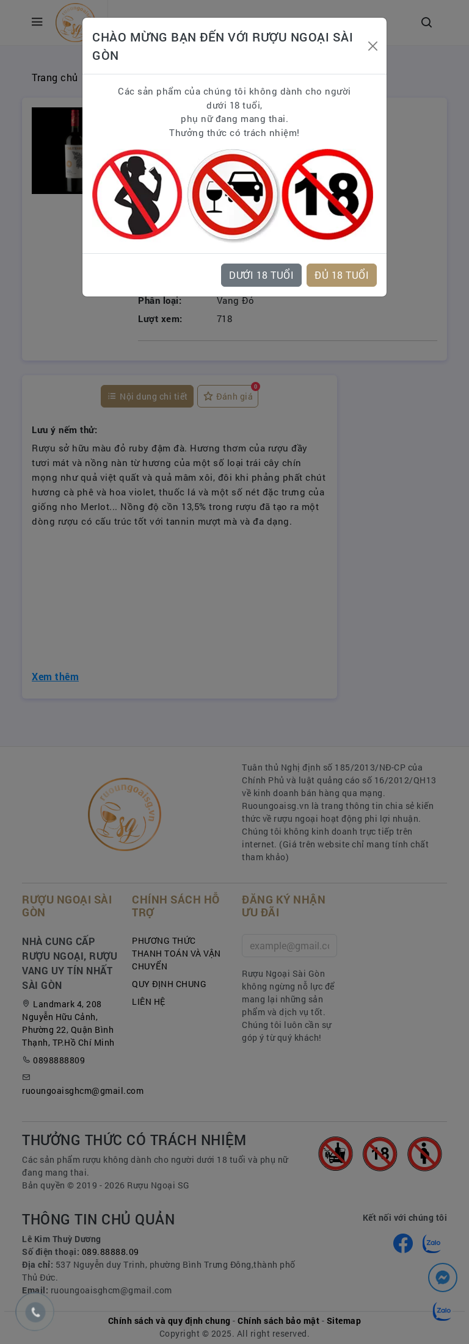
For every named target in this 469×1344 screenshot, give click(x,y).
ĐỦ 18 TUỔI (341, 274)
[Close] (372, 46)
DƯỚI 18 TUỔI (261, 274)
